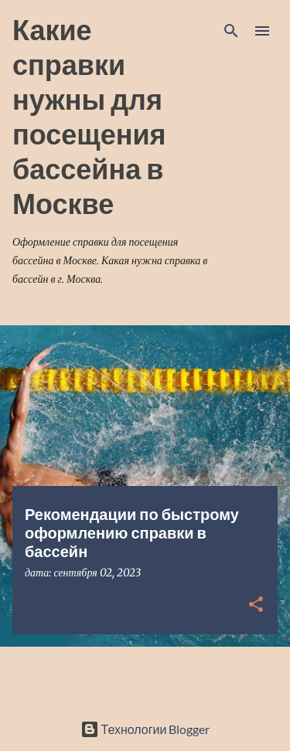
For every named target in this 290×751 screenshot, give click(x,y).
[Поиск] (231, 30)
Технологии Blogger (145, 729)
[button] (256, 605)
